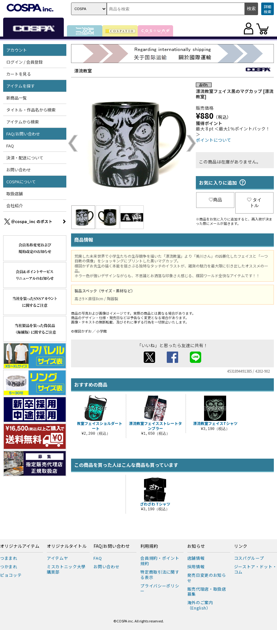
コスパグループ (249, 558)
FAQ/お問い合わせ (23, 134)
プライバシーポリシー (159, 588)
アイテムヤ (57, 558)
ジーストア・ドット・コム (255, 569)
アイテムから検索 (22, 122)
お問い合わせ (18, 170)
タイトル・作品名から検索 (31, 110)
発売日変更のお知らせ (206, 577)
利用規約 (149, 546)
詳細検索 (267, 9)
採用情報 (196, 567)
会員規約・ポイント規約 (159, 560)
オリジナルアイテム (19, 546)
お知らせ (196, 546)
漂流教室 (83, 70)
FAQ (10, 146)
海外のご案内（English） (200, 605)
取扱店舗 (14, 194)
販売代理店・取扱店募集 (206, 591)
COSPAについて (21, 182)
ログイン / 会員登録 (24, 62)
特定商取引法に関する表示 (159, 574)
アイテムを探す (20, 86)
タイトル (254, 202)
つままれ (8, 558)
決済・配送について (24, 158)
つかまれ (8, 567)
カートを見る (18, 74)
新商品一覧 (16, 98)
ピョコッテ (10, 575)
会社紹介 (14, 206)
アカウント (16, 50)
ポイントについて (213, 140)
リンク (240, 546)
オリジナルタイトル (67, 546)
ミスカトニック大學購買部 (66, 569)
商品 (215, 199)
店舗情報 (196, 558)
